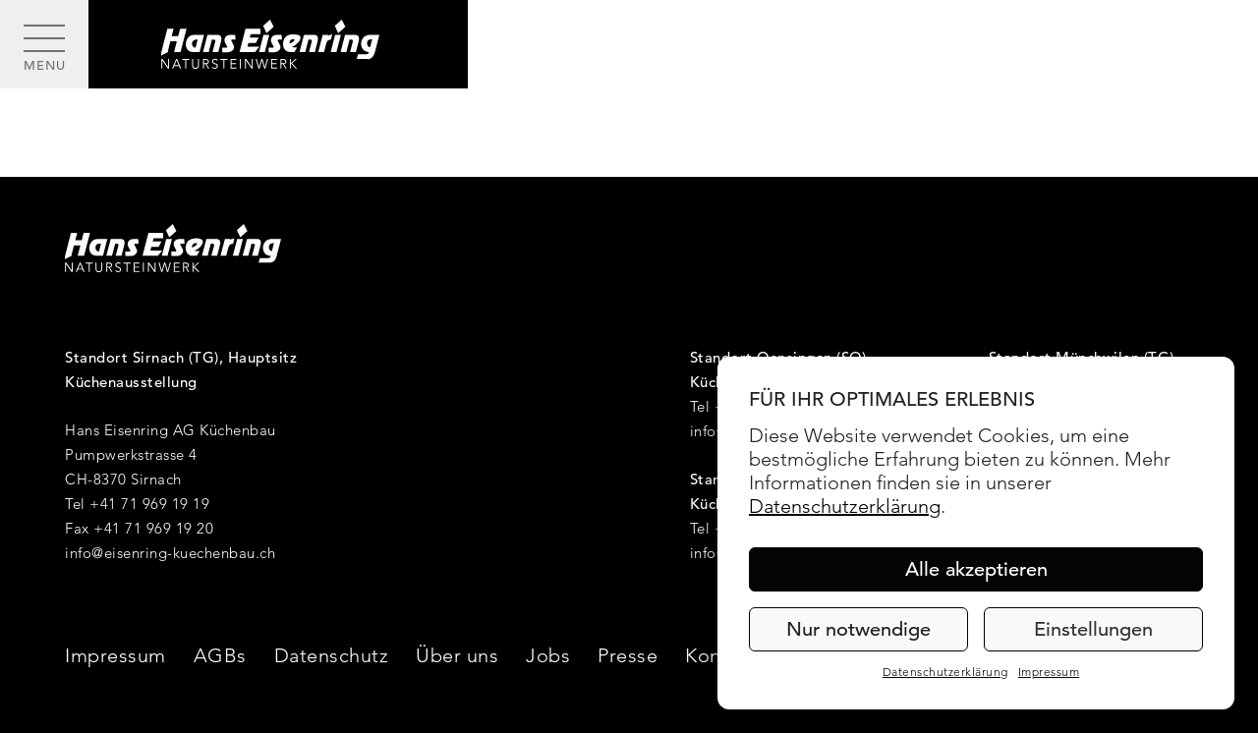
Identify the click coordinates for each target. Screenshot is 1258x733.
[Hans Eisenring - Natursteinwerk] (278, 44)
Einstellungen (1093, 629)
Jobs (548, 655)
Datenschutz (331, 655)
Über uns (457, 655)
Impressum (1049, 672)
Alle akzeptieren (976, 569)
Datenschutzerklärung (845, 506)
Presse (628, 655)
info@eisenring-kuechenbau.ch (170, 552)
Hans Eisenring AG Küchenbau (170, 430)
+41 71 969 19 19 (149, 503)
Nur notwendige (858, 629)
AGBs (220, 655)
